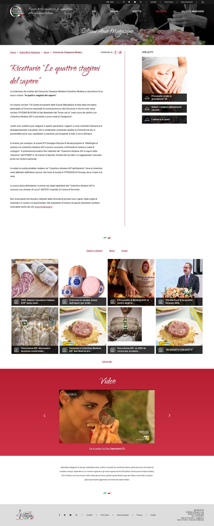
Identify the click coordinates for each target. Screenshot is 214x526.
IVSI (94, 11)
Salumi (114, 11)
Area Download (187, 2)
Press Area (169, 2)
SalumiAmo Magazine (29, 52)
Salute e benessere (192, 11)
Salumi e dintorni (94, 250)
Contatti (153, 2)
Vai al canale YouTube (107, 448)
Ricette (137, 11)
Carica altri (107, 362)
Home (13, 52)
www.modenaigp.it (43, 207)
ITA (107, 2)
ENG (111, 2)
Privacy (139, 515)
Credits (153, 515)
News (46, 52)
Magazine (161, 11)
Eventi (124, 250)
